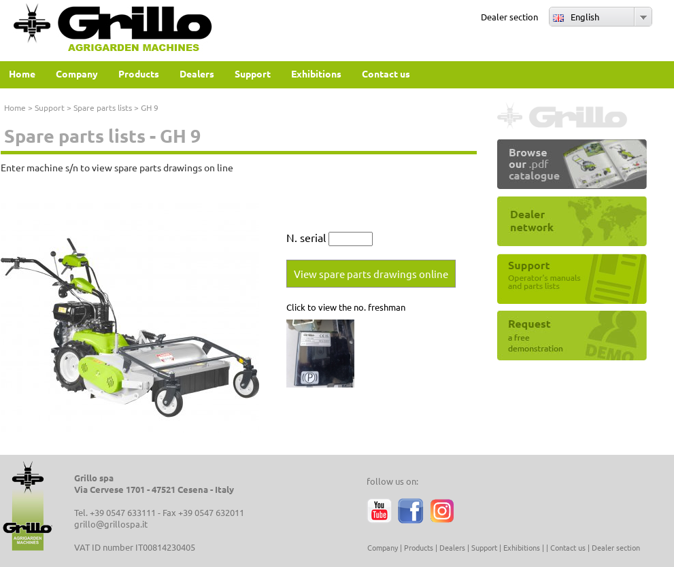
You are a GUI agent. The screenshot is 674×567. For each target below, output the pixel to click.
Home (15, 107)
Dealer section (509, 16)
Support (50, 107)
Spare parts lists (102, 107)
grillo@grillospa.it (111, 524)
